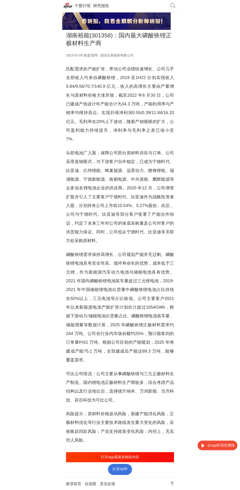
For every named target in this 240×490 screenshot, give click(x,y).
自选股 (90, 484)
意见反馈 (107, 484)
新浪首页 (73, 484)
